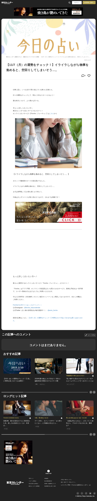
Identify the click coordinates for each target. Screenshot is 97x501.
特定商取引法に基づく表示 (50, 486)
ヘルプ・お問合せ (32, 481)
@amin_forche (52, 310)
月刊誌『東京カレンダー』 (66, 479)
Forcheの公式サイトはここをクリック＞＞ (27, 305)
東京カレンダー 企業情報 (34, 486)
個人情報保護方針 (48, 481)
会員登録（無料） (89, 2)
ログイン (76, 2)
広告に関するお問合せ (33, 483)
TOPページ (31, 478)
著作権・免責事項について (50, 483)
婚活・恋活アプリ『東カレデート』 (68, 482)
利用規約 (46, 478)
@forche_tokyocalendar (32, 307)
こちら (51, 113)
